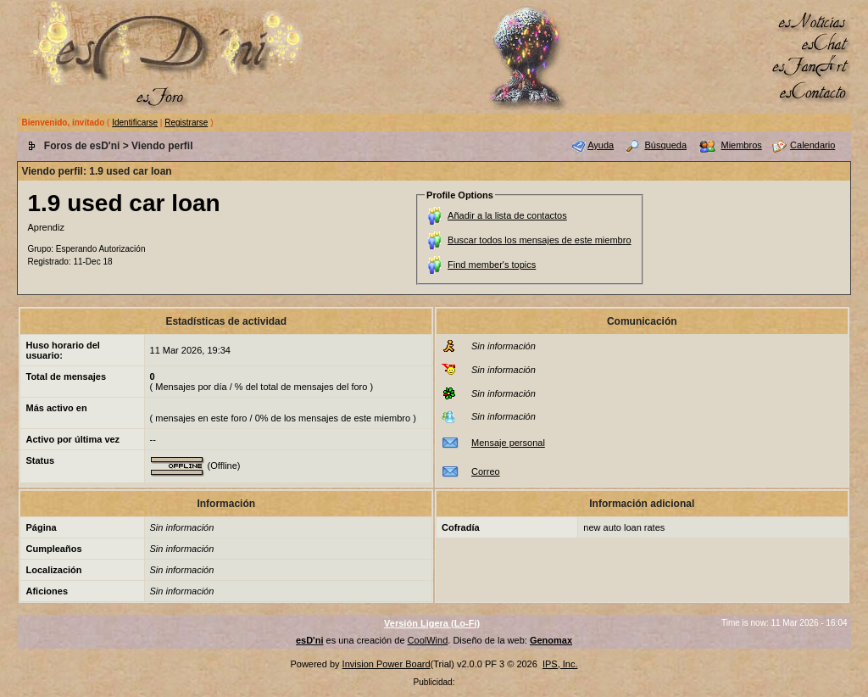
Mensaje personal (508, 443)
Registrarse (186, 122)
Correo (485, 471)
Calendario (812, 145)
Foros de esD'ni (82, 146)
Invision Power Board (386, 664)
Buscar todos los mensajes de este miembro (539, 240)
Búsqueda (666, 145)
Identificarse (135, 122)
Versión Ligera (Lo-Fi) (432, 623)
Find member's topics (492, 264)
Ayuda (600, 145)
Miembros (741, 145)
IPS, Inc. (560, 664)
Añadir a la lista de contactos (507, 215)
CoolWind (428, 640)
